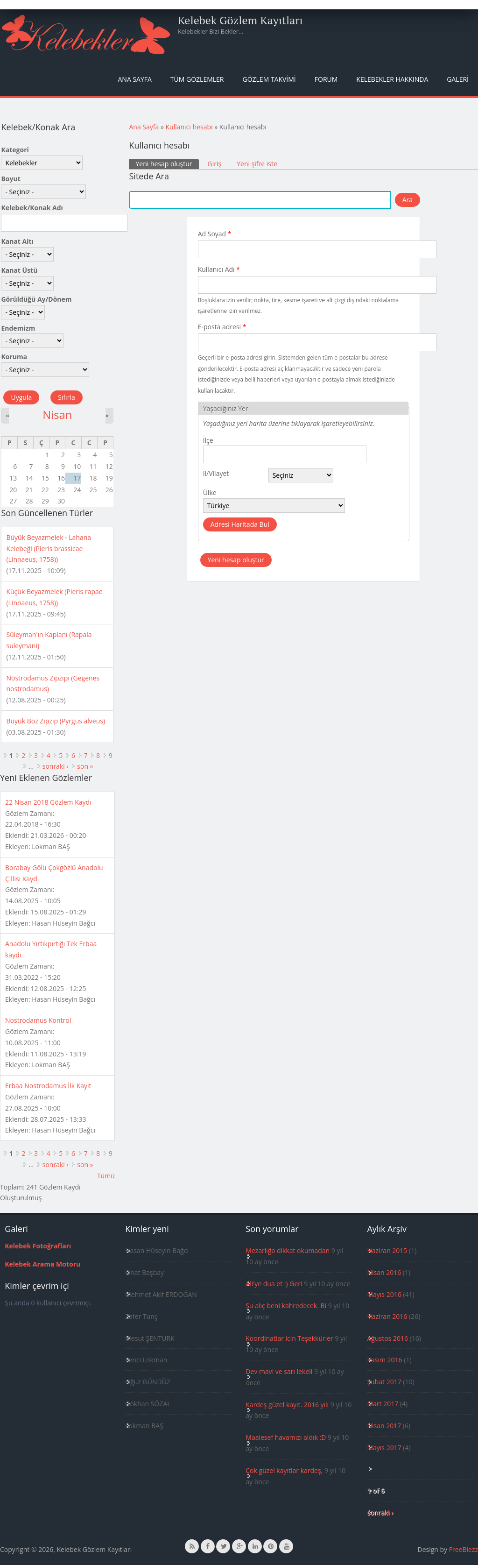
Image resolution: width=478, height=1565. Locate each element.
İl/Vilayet (216, 473)
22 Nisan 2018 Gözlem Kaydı (48, 802)
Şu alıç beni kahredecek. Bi (286, 1305)
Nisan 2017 (384, 1425)
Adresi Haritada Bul (240, 524)
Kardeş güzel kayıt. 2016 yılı (287, 1404)
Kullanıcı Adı (219, 269)
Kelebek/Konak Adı (32, 207)
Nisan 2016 (384, 1272)
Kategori (14, 149)
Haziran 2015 (387, 1250)
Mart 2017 (382, 1403)
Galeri (458, 79)
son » (85, 766)
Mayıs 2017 (384, 1447)
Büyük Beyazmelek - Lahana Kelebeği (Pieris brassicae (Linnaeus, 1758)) (48, 548)
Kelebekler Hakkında (392, 79)
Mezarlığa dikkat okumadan (288, 1250)
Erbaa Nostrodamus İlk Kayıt (48, 1085)
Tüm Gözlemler (197, 79)
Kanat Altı (17, 241)
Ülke (210, 492)
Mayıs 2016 (384, 1294)
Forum (326, 79)
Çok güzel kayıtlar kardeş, (284, 1470)
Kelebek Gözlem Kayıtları (240, 20)
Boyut (10, 178)
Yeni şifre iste (257, 163)
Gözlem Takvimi (268, 79)
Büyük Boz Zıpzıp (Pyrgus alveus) (55, 720)
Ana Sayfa (135, 79)
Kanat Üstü (19, 270)
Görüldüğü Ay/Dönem (36, 299)
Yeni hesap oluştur (166, 163)
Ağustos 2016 (387, 1338)
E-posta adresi (222, 326)
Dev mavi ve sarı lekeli (279, 1371)
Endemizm (18, 328)
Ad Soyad (215, 233)
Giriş (215, 163)
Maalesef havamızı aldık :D (286, 1437)
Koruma (14, 356)
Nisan (57, 414)
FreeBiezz (463, 1549)
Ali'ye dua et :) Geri (274, 1283)
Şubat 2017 (384, 1381)
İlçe (208, 440)
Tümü (106, 1175)
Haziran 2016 (387, 1316)
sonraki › (55, 766)
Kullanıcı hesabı (189, 126)
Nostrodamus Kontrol (38, 1020)
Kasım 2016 (384, 1359)
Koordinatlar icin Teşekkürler (289, 1338)
